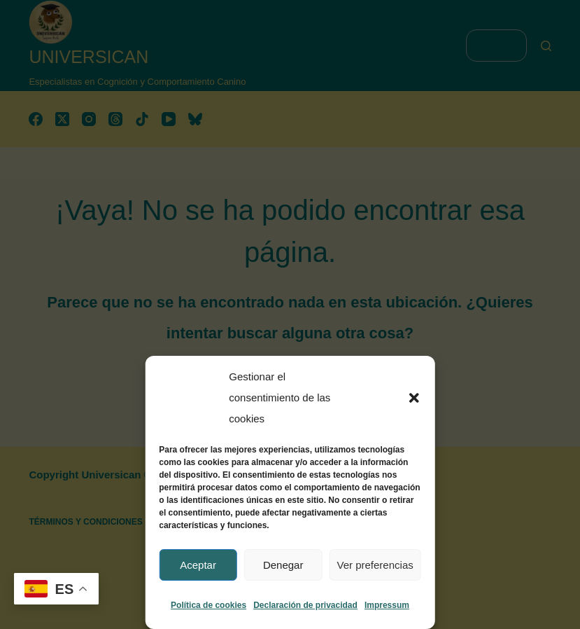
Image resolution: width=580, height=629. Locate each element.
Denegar (283, 565)
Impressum (387, 605)
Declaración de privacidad (305, 605)
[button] (414, 398)
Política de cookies (208, 605)
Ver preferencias (375, 565)
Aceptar (198, 565)
